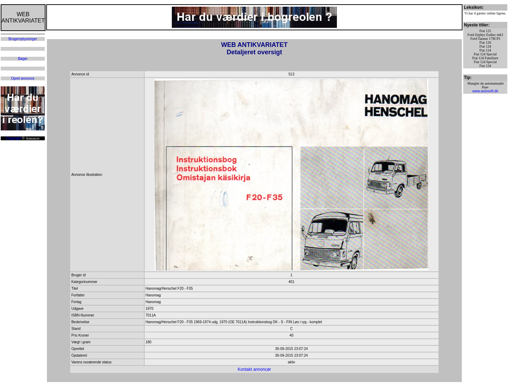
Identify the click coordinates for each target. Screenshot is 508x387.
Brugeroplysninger (22, 39)
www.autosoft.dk (485, 91)
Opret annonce (22, 78)
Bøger (23, 59)
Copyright (13, 138)
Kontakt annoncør (254, 369)
